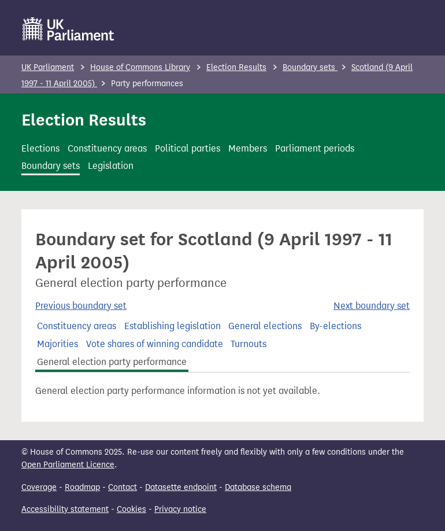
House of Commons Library (140, 67)
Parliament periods (314, 148)
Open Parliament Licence (67, 465)
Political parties (187, 148)
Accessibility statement (65, 509)
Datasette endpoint (181, 487)
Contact (122, 487)
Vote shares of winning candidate (154, 343)
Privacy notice (180, 509)
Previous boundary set (81, 305)
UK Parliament (47, 67)
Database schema (258, 487)
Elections (40, 148)
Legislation (111, 165)
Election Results (236, 67)
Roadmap (82, 487)
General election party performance (112, 361)
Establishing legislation (172, 325)
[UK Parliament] (68, 29)
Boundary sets (310, 67)
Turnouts (248, 343)
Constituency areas (107, 148)
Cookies (131, 509)
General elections (265, 325)
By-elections (335, 325)
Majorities (57, 343)
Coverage (39, 487)
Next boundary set (371, 305)
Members (247, 148)
